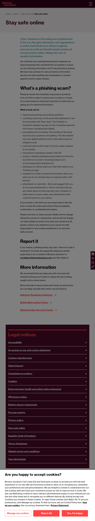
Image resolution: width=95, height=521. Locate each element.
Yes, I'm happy (75, 516)
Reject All (46, 516)
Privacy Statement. (60, 508)
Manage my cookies (18, 516)
